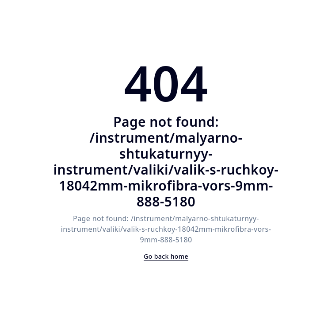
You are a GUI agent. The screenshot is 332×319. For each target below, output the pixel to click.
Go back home (166, 256)
